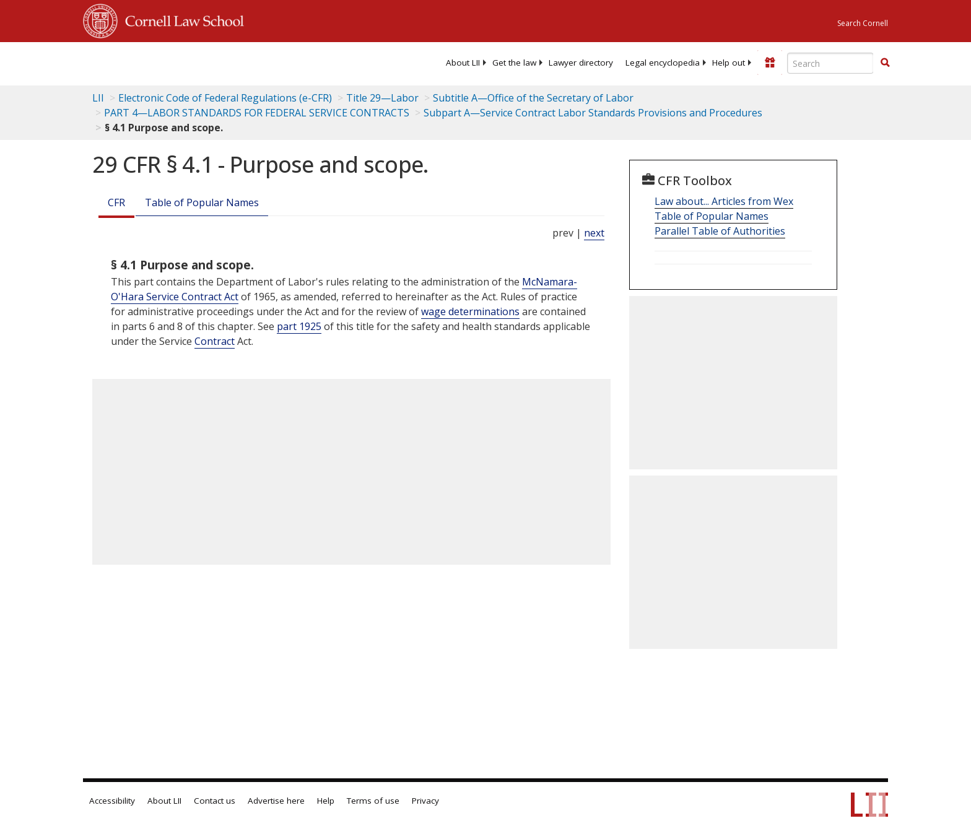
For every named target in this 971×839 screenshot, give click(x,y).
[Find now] (885, 63)
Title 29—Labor (382, 98)
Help (325, 800)
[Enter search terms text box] (830, 63)
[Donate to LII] (769, 62)
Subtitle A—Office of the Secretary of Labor (533, 98)
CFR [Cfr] (116, 202)
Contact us (214, 800)
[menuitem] (463, 62)
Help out (728, 62)
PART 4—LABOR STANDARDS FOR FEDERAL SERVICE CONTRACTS (256, 113)
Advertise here (276, 800)
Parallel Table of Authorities (720, 231)
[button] (885, 62)
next (594, 233)
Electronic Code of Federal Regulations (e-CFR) (225, 98)
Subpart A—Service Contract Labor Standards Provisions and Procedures (593, 113)
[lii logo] (222, 62)
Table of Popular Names (202, 202)
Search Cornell (862, 23)
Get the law (514, 62)
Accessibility (112, 800)
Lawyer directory (581, 62)
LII (98, 98)
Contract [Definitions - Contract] (214, 341)
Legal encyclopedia (662, 62)
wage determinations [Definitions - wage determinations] (470, 311)
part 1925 (299, 326)
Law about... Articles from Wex (724, 201)
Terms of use (373, 800)
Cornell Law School (181, 19)
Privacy (425, 800)
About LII (463, 62)
